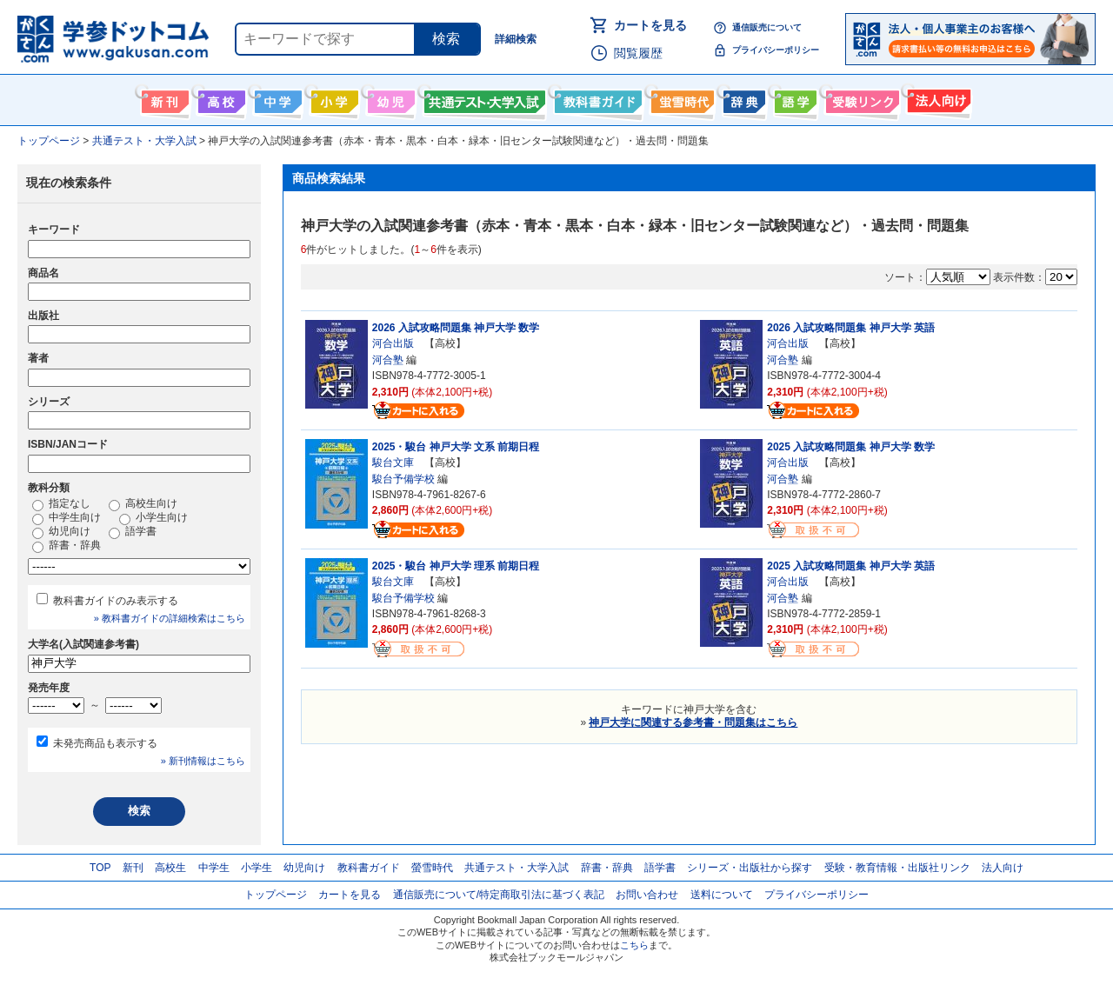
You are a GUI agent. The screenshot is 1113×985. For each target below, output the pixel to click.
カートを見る (650, 25)
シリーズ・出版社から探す (749, 868)
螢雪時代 (680, 98)
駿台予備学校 (403, 479)
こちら (634, 945)
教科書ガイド (596, 98)
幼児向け (389, 98)
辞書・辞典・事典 (742, 98)
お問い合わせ (647, 894)
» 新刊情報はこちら (203, 760)
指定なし (61, 504)
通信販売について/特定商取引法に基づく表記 (498, 894)
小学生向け (332, 98)
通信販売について (767, 27)
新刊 (133, 868)
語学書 (793, 98)
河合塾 (387, 360)
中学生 (214, 868)
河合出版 (393, 343)
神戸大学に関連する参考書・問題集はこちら (693, 722)
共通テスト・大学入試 (482, 98)
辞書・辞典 (66, 546)
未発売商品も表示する (105, 743)
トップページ (275, 894)
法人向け (937, 98)
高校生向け (219, 98)
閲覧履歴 (638, 53)
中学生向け (276, 98)
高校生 (170, 868)
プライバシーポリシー (775, 50)
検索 (446, 38)
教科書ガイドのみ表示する (115, 601)
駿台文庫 (393, 462)
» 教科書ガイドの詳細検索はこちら (169, 618)
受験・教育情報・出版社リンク (897, 868)
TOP (100, 868)
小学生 (256, 868)
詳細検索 (516, 39)
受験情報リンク (860, 98)
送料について (721, 894)
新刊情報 (163, 98)
